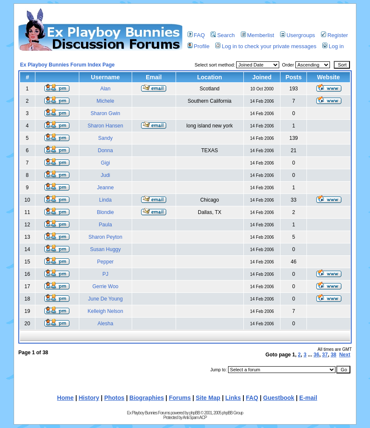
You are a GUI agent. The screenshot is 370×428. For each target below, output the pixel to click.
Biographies (147, 397)
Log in (333, 46)
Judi (105, 175)
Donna (105, 150)
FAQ (196, 35)
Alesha (105, 324)
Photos (114, 397)
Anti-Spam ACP (194, 417)
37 (325, 355)
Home (65, 397)
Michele (105, 101)
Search (222, 35)
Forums (180, 397)
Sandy (105, 138)
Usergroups (297, 35)
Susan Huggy (105, 249)
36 (316, 355)
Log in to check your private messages (265, 46)
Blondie (105, 212)
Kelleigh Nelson (105, 311)
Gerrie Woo (105, 286)
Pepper (105, 262)
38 (333, 355)
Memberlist (258, 35)
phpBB (194, 413)
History (88, 397)
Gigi (105, 163)
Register (334, 35)
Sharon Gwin (105, 113)
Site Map (208, 397)
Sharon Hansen (105, 126)
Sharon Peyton (105, 237)
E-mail (308, 397)
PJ (105, 274)
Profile (199, 46)
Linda (105, 200)
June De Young (105, 299)
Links (233, 397)
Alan (105, 89)
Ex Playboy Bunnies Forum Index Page (67, 65)
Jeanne (105, 188)
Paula (105, 225)
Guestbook (278, 397)
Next (344, 355)
